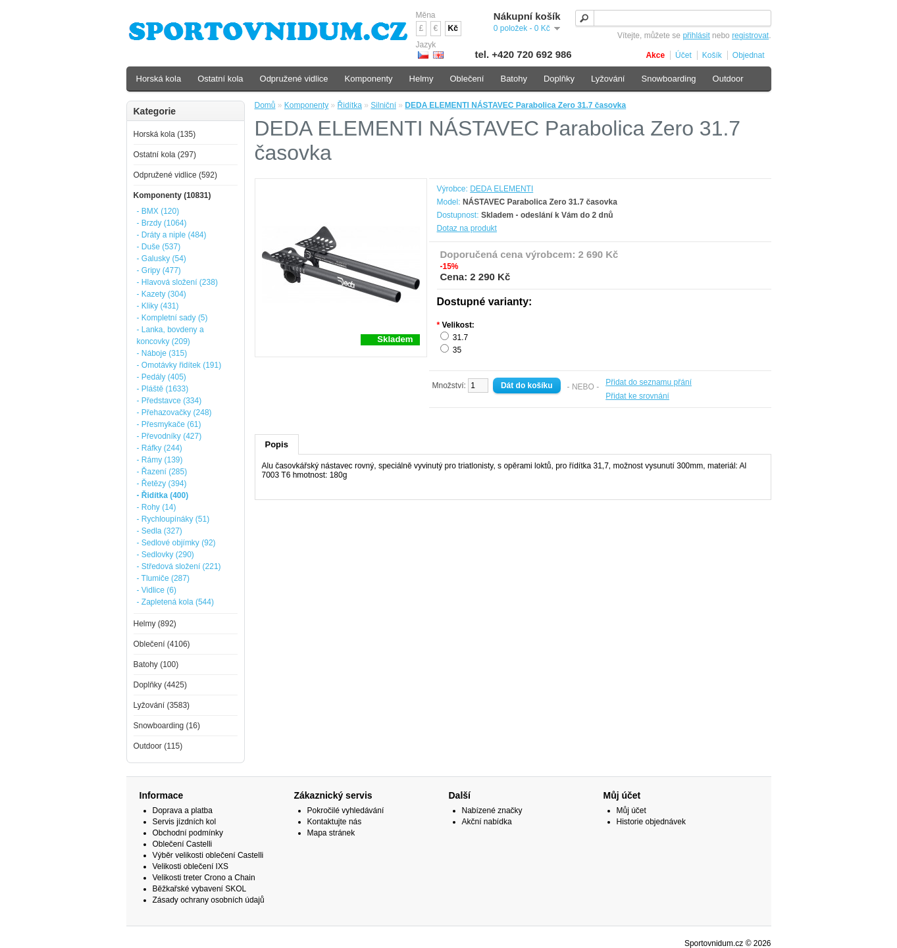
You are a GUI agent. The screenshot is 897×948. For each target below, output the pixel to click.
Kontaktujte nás (334, 821)
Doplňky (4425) (160, 684)
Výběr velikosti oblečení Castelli (208, 855)
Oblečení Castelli (183, 844)
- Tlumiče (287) (163, 578)
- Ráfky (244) (159, 448)
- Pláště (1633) (163, 388)
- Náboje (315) (162, 353)
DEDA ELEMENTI (501, 188)
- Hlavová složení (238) (177, 282)
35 (457, 350)
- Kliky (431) (158, 306)
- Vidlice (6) (156, 590)
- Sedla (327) (159, 531)
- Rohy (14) (156, 507)
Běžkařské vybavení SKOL (200, 888)
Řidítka (350, 105)
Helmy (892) (155, 623)
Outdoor (728, 79)
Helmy (421, 79)
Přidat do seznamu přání (648, 382)
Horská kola (159, 79)
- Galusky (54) (161, 258)
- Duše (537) (159, 246)
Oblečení (466, 79)
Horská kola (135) (165, 134)
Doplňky (559, 79)
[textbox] (673, 18)
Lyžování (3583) (162, 705)
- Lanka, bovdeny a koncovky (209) (170, 335)
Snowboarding (668, 79)
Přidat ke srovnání (637, 396)
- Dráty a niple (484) (172, 234)
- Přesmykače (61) (169, 424)
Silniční (383, 105)
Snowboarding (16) (167, 725)
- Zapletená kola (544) (175, 602)
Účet (683, 55)
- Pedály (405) (161, 377)
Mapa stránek (331, 832)
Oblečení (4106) (162, 644)
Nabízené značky (492, 810)
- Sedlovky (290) (165, 554)
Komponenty (306, 105)
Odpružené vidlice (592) (175, 175)
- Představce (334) (169, 400)
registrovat (750, 35)
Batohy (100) (156, 664)
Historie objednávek (651, 821)
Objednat (748, 55)
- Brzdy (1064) (162, 223)
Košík (712, 55)
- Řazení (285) (162, 471)
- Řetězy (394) (162, 483)
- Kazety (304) (161, 294)
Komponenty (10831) (172, 195)
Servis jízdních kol (185, 821)
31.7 (460, 337)
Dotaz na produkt (467, 228)
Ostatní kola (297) (165, 154)
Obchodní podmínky (188, 832)
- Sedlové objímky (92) (176, 542)
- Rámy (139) (160, 459)
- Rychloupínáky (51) (173, 519)
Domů (265, 105)
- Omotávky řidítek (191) (179, 365)
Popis (276, 444)
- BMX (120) (158, 211)
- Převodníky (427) (169, 436)
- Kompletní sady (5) (172, 317)
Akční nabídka (487, 821)
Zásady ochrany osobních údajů (209, 900)
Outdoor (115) (158, 746)
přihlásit (695, 35)
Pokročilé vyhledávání (345, 810)
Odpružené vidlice (294, 79)
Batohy (513, 79)
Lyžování (608, 79)
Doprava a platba (183, 810)
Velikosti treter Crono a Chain (204, 877)
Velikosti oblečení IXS (190, 866)
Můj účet (631, 810)
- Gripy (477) (159, 270)
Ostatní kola (220, 79)
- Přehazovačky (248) (174, 412)
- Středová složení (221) (179, 566)
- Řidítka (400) (163, 495)
